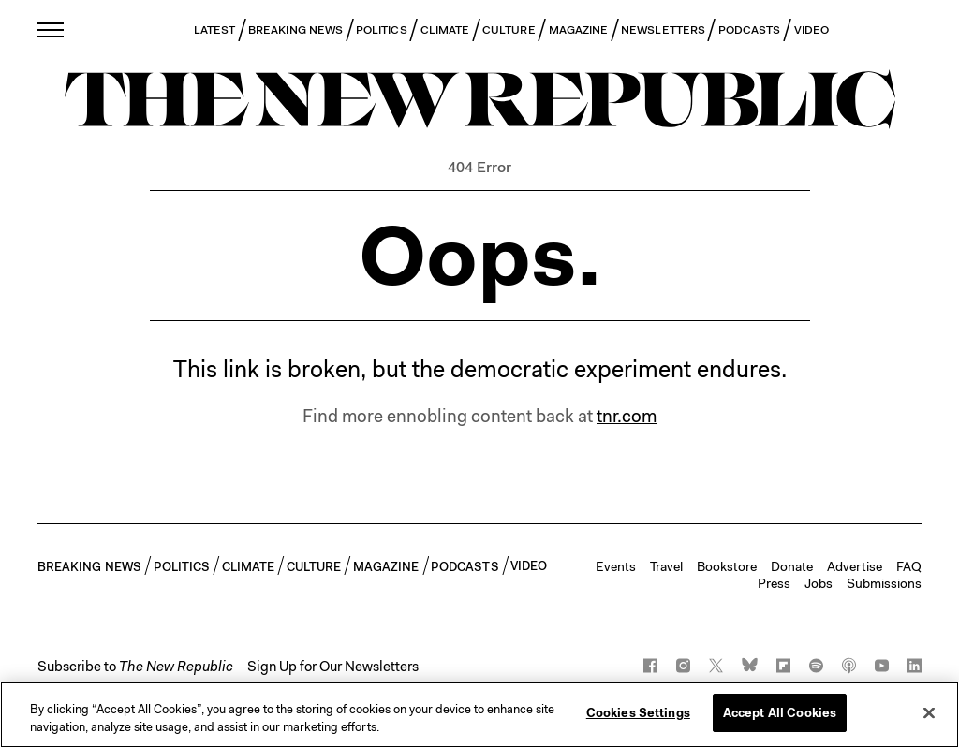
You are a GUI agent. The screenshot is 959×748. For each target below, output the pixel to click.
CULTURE (509, 29)
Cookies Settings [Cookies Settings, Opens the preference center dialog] (638, 719)
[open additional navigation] (51, 29)
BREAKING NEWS (295, 29)
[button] (135, 666)
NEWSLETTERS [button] (663, 29)
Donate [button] (792, 566)
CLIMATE (445, 29)
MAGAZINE (579, 29)
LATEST (214, 29)
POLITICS (381, 29)
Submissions (884, 583)
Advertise (854, 566)
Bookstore (727, 566)
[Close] (929, 718)
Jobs (818, 583)
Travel (666, 566)
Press (774, 583)
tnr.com (627, 416)
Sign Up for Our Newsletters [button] (333, 666)
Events (616, 566)
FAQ (909, 566)
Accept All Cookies (779, 719)
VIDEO (811, 29)
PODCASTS (749, 29)
